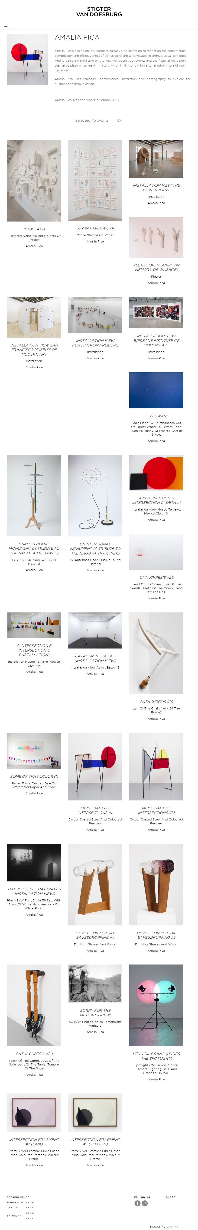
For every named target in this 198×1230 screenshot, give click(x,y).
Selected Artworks (92, 120)
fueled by (164, 1227)
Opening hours (18, 1197)
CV (120, 120)
